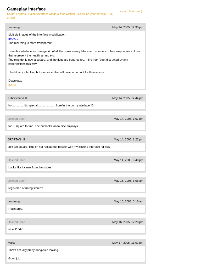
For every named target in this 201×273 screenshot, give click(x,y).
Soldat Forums (16, 13)
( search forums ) (131, 11)
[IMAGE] (13, 38)
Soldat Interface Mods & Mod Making (51, 13)
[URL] (12, 84)
